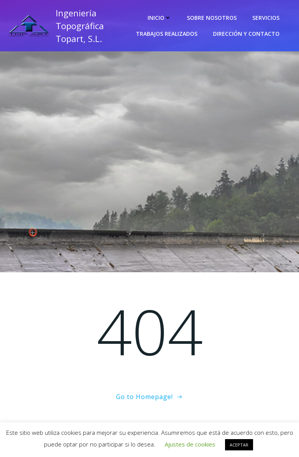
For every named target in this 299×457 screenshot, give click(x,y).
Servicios (266, 17)
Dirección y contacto (246, 33)
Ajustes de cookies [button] (190, 444)
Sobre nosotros (212, 17)
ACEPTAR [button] (239, 445)
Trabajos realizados (166, 33)
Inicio (159, 17)
